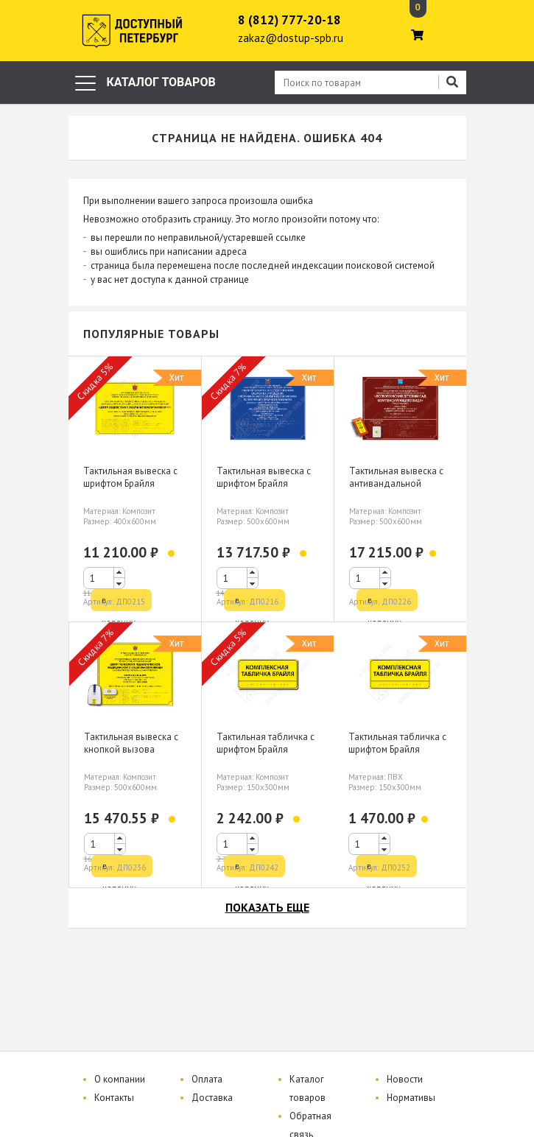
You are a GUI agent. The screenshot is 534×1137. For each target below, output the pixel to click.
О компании (119, 1079)
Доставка (212, 1097)
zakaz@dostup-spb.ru (290, 38)
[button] (119, 572)
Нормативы (411, 1097)
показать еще (267, 907)
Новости (405, 1079)
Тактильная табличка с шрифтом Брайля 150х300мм (266, 749)
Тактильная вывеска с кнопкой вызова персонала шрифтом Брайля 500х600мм (131, 756)
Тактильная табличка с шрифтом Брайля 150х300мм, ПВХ (397, 749)
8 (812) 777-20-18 (289, 20)
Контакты (114, 1097)
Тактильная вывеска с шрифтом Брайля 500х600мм (264, 483)
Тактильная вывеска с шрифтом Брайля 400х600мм (130, 483)
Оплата (207, 1079)
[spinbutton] (104, 578)
